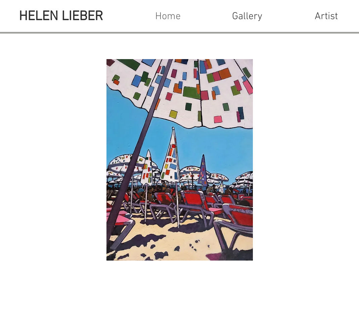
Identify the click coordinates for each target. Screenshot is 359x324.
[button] (247, 16)
